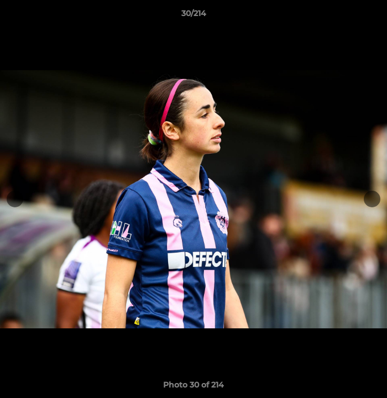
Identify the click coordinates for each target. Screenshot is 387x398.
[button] (373, 16)
